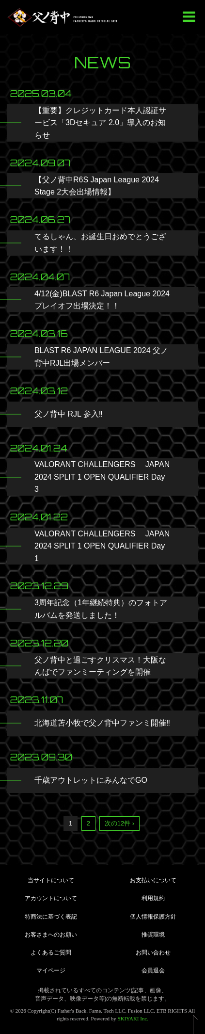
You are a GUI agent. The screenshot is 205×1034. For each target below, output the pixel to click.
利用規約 (153, 898)
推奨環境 (153, 934)
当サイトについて (51, 880)
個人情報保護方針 (153, 916)
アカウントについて (51, 898)
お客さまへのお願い (51, 934)
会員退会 (153, 970)
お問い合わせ (153, 952)
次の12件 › (119, 823)
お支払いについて (153, 880)
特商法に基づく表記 (51, 916)
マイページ (50, 970)
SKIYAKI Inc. (133, 1018)
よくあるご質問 (51, 952)
